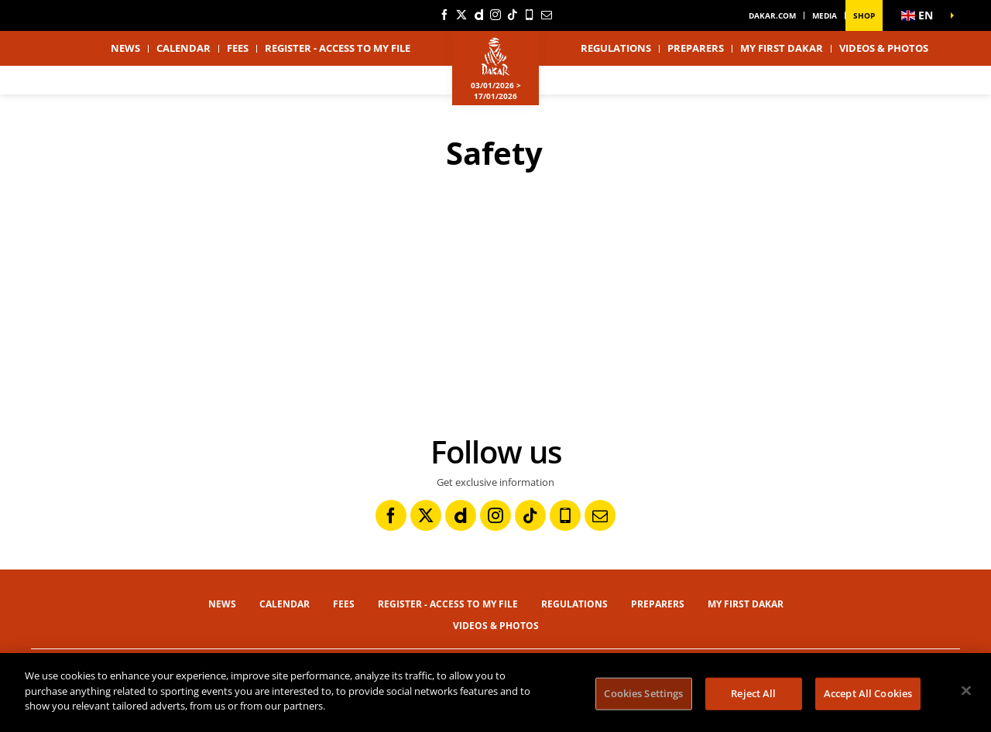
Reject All (753, 693)
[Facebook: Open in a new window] (444, 14)
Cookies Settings (643, 693)
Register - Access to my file (337, 48)
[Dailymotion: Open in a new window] (478, 14)
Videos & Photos (883, 48)
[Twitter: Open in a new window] (461, 14)
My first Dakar (781, 48)
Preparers (695, 48)
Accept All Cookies (868, 693)
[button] (921, 15)
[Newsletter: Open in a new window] (546, 14)
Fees (238, 48)
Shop (864, 15)
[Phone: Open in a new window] (529, 14)
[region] (495, 692)
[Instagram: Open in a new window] (495, 14)
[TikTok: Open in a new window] (512, 14)
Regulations (616, 48)
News (125, 48)
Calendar (183, 48)
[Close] (966, 691)
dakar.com (772, 15)
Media (824, 15)
